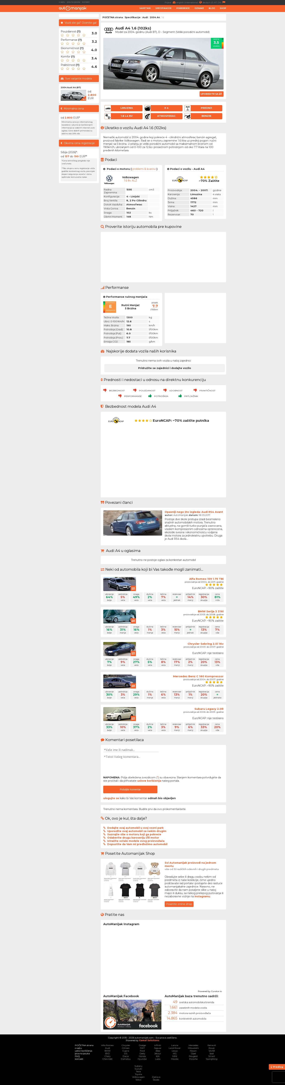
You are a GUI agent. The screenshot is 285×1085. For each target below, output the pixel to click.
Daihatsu (126, 1059)
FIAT (142, 1048)
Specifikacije (163, 8)
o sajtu (62, 2)
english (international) (189, 2)
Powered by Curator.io (210, 991)
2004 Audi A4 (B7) (71, 87)
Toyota (138, 1074)
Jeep (157, 1050)
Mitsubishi (193, 1048)
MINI (174, 1056)
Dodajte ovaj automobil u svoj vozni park (135, 827)
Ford (142, 1050)
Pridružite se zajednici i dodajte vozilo (164, 368)
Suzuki (138, 1068)
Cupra (125, 1050)
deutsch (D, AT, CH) (214, 2)
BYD (107, 1053)
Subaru (138, 1066)
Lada (157, 1059)
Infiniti (157, 1045)
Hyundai (142, 1059)
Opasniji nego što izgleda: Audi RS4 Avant (194, 512)
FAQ (77, 1056)
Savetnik (145, 8)
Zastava (156, 1077)
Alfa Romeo (107, 1045)
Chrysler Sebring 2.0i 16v (206, 643)
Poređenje (183, 8)
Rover (212, 1048)
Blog (212, 8)
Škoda (156, 1079)
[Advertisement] (30, 68)
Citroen (126, 1048)
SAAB (212, 1050)
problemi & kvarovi (144, 169)
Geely (142, 1053)
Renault (212, 1045)
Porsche (193, 1059)
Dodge (142, 1045)
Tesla (138, 1071)
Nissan (193, 1050)
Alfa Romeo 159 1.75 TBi (206, 579)
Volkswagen (138, 1077)
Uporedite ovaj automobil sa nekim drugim (136, 831)
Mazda (174, 1059)
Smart (211, 1056)
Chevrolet (107, 1059)
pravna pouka (73, 2)
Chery (107, 1056)
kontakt (86, 2)
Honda (142, 1056)
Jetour (157, 1053)
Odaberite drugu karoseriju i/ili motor (133, 837)
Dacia (126, 1056)
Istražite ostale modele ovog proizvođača (135, 841)
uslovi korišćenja (83, 1050)
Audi (145, 17)
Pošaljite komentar (130, 789)
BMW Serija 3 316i (211, 611)
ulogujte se (111, 798)
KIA (158, 1056)
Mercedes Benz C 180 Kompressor (198, 676)
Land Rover (175, 1048)
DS (125, 1053)
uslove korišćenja (149, 780)
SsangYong (211, 1059)
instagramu (202, 896)
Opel (193, 1053)
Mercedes (193, 1045)
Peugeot (193, 1056)
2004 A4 (155, 17)
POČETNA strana (113, 17)
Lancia (174, 1045)
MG (175, 1053)
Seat (211, 1053)
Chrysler (125, 1045)
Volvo (138, 1079)
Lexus (175, 1050)
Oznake (199, 8)
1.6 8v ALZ (130, 180)
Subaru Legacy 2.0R (209, 709)
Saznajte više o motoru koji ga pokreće (134, 834)
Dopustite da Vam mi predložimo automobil (137, 844)
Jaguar (157, 1048)
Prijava (170, 2)
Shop (223, 8)
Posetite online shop (179, 904)
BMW (108, 1050)
